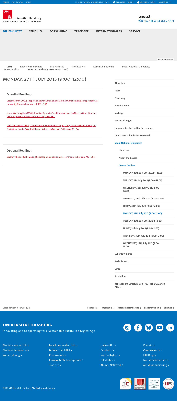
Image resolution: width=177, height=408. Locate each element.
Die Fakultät (12, 31)
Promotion (120, 283)
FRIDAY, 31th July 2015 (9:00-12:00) (141, 235)
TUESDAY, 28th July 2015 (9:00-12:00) (142, 228)
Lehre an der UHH (59, 357)
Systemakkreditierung (168, 386)
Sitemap (168, 314)
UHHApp (148, 362)
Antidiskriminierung (155, 372)
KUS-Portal (17, 1)
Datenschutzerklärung (128, 314)
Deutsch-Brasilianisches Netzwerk (132, 142)
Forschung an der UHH (62, 352)
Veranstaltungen (123, 127)
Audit (137, 386)
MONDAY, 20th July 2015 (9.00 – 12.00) (143, 180)
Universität (106, 352)
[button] (92, 2)
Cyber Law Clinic (123, 261)
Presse (6, 1)
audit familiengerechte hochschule (125, 389)
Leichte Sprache (147, 1)
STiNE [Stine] (28, 1)
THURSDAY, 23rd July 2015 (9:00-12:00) (143, 205)
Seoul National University (128, 150)
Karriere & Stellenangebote (65, 367)
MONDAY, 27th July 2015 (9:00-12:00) (142, 220)
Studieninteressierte (15, 357)
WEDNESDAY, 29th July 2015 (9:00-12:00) (141, 252)
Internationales (109, 31)
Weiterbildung (11, 362)
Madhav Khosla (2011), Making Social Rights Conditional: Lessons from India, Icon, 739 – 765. (51, 164)
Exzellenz (106, 357)
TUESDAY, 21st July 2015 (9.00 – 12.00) (142, 187)
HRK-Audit (153, 386)
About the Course (128, 165)
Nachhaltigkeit (109, 362)
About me (124, 157)
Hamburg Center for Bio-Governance (134, 135)
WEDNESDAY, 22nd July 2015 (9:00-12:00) (141, 196)
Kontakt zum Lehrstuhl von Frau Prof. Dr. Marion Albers (140, 292)
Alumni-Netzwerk (110, 372)
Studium (36, 31)
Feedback (92, 314)
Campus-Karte (151, 357)
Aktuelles (120, 90)
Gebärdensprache (125, 1)
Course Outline (127, 172)
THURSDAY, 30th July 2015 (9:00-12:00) (143, 243)
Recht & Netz (122, 268)
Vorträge (119, 120)
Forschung (58, 31)
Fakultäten (106, 367)
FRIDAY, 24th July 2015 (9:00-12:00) (141, 213)
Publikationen (122, 112)
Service (135, 31)
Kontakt (147, 352)
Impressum (106, 314)
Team (117, 97)
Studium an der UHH (15, 352)
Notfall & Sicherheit (154, 367)
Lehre (117, 276)
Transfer (81, 31)
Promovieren (56, 362)
